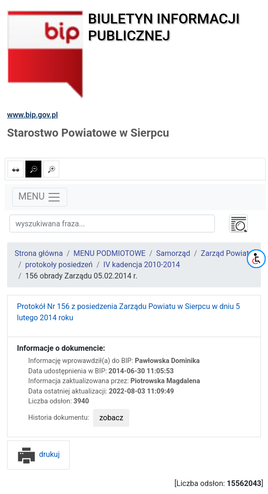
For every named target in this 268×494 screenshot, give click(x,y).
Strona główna (39, 253)
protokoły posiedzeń (59, 264)
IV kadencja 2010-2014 (141, 264)
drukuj (38, 454)
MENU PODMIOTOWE (109, 253)
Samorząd (173, 253)
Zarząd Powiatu (227, 253)
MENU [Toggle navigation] (39, 197)
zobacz (111, 417)
